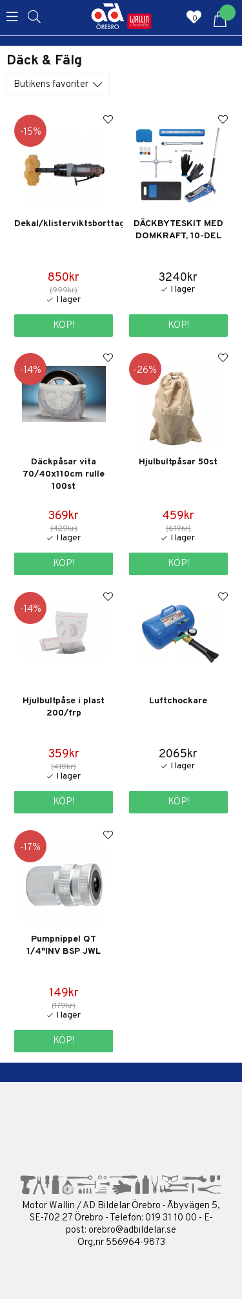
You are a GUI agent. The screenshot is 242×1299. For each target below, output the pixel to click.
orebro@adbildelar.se (132, 1230)
